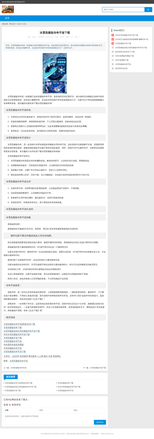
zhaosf (19, 24)
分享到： (8, 356)
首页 (7, 18)
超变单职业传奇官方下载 (125, 52)
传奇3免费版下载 (122, 60)
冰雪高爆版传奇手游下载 (15, 351)
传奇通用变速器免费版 (14, 345)
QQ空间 (15, 356)
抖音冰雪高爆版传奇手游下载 (17, 334)
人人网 (40, 356)
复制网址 (57, 356)
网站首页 (12, 24)
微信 (46, 356)
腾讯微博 (32, 356)
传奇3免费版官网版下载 (124, 56)
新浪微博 (24, 356)
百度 (50, 356)
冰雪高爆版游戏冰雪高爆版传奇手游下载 (22, 331)
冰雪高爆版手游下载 (13, 338)
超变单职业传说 (121, 68)
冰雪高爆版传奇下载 (13, 327)
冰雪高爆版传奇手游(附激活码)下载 (19, 324)
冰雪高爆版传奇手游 (13, 341)
